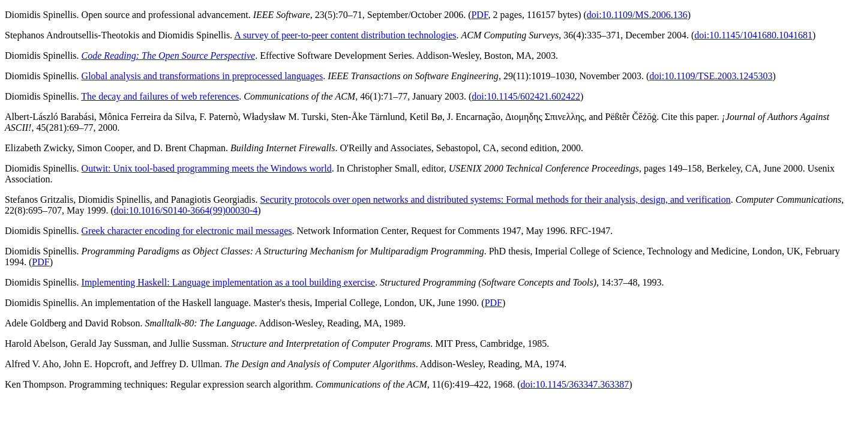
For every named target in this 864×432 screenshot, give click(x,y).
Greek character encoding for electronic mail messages (187, 231)
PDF (479, 15)
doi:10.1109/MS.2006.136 (637, 15)
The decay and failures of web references (160, 96)
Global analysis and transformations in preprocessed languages (202, 76)
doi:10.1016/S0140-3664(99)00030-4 (186, 210)
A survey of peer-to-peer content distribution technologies (345, 35)
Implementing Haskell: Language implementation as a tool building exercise (229, 282)
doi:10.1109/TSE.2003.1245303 (710, 76)
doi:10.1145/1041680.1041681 (753, 35)
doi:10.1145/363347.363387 (575, 384)
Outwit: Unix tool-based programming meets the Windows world (207, 168)
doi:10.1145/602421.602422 (526, 96)
